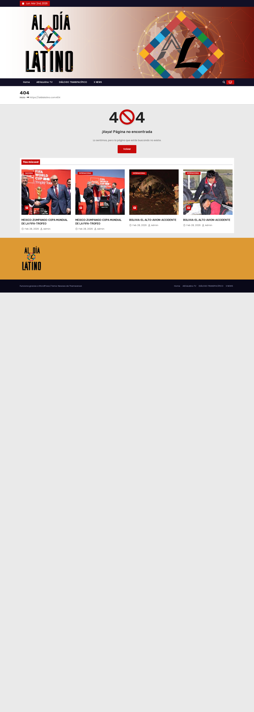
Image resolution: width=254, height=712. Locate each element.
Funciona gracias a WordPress (35, 286)
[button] (224, 82)
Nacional (29, 173)
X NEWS (98, 82)
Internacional (85, 173)
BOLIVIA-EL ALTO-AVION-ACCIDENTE (152, 220)
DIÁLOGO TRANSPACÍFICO (73, 82)
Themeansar (75, 286)
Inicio (22, 97)
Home (26, 82)
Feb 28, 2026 (32, 228)
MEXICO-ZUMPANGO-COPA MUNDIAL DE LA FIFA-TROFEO (44, 221)
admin (45, 228)
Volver (127, 149)
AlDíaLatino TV (44, 82)
